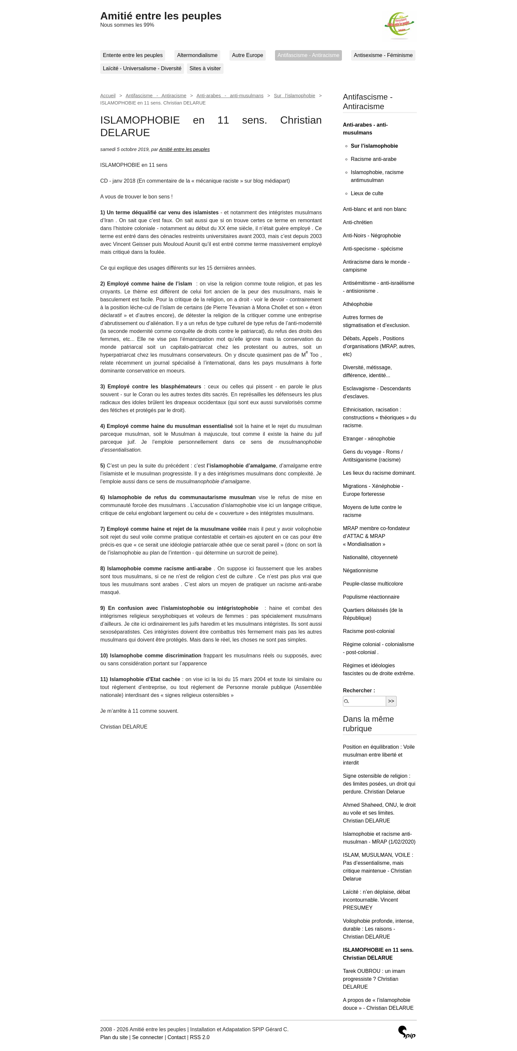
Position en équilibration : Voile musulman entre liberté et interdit (379, 755)
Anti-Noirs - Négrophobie (372, 235)
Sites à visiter (205, 68)
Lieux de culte (367, 193)
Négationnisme (360, 570)
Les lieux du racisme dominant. (379, 473)
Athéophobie (358, 304)
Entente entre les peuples (133, 55)
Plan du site (114, 1037)
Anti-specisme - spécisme (373, 249)
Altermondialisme (197, 55)
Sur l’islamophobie (294, 95)
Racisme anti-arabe (374, 159)
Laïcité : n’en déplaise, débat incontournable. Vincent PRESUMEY (376, 900)
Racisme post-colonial (369, 631)
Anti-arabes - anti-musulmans (230, 95)
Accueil (107, 95)
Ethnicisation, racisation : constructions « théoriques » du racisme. (379, 417)
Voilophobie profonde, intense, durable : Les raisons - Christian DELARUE (378, 929)
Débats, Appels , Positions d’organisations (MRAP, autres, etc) (379, 346)
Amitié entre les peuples (161, 16)
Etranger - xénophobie (369, 438)
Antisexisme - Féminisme (383, 55)
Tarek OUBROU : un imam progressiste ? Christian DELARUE (374, 979)
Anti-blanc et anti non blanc (375, 209)
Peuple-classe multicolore (373, 583)
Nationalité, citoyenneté (370, 557)
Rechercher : (359, 690)
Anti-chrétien (358, 222)
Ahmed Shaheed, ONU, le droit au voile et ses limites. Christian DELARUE (379, 813)
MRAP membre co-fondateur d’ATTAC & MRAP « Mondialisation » (376, 536)
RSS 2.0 (200, 1037)
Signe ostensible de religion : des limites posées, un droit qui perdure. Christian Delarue (379, 784)
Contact (176, 1037)
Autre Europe (247, 55)
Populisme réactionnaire (371, 597)
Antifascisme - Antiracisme (309, 55)
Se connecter (147, 1037)
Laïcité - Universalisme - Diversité (142, 68)
